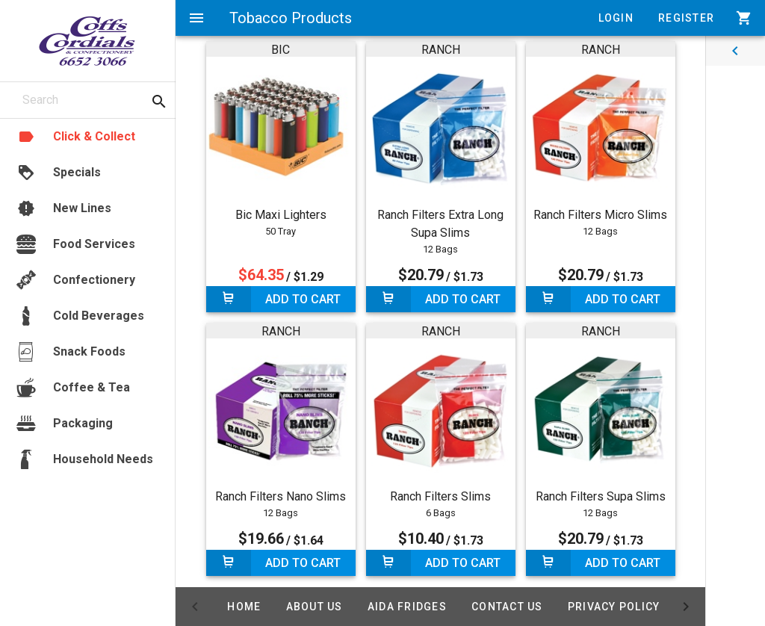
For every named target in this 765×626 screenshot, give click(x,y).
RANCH (440, 50)
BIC (280, 50)
